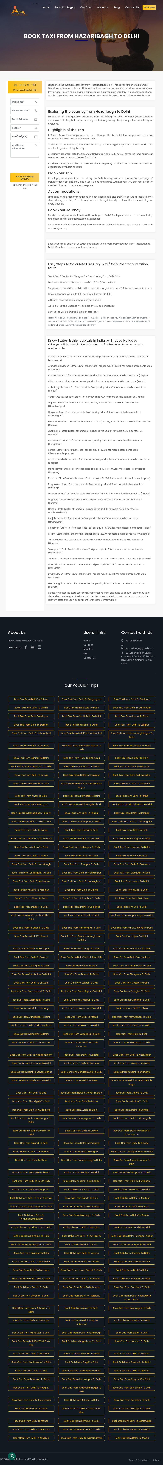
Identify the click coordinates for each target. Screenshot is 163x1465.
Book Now (149, 7)
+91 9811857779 (131, 640)
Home (86, 640)
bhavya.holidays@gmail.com (137, 647)
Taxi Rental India (38, 1459)
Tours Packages (65, 7)
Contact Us (89, 657)
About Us (88, 649)
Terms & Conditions (139, 1460)
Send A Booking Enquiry (25, 177)
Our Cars (86, 7)
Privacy (157, 1460)
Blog (85, 653)
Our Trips (88, 645)
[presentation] (25, 165)
